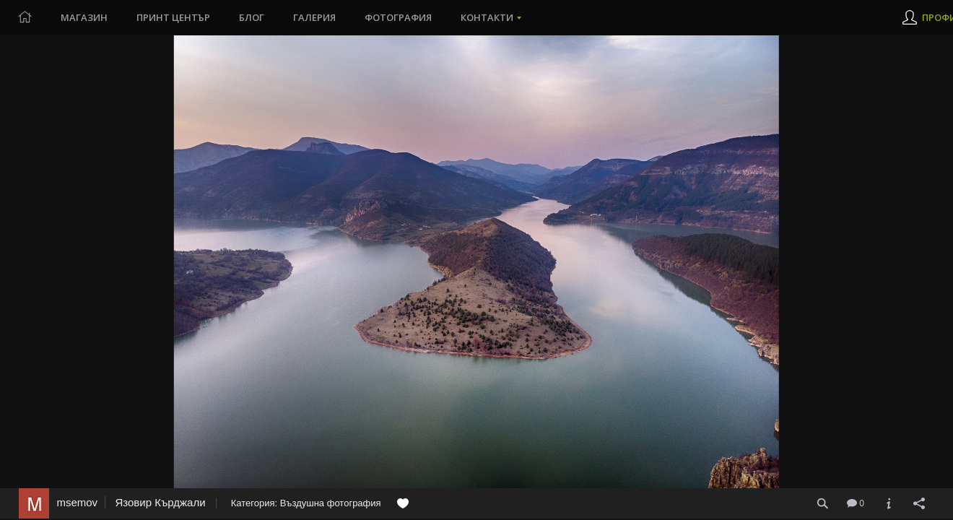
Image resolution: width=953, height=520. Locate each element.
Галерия (314, 17)
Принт (173, 17)
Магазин (84, 17)
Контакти (487, 17)
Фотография (398, 17)
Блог (251, 17)
